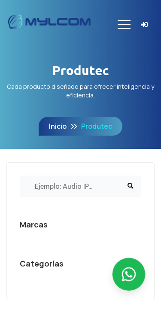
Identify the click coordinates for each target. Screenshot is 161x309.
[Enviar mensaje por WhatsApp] (129, 274)
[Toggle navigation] (124, 24)
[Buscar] (130, 186)
